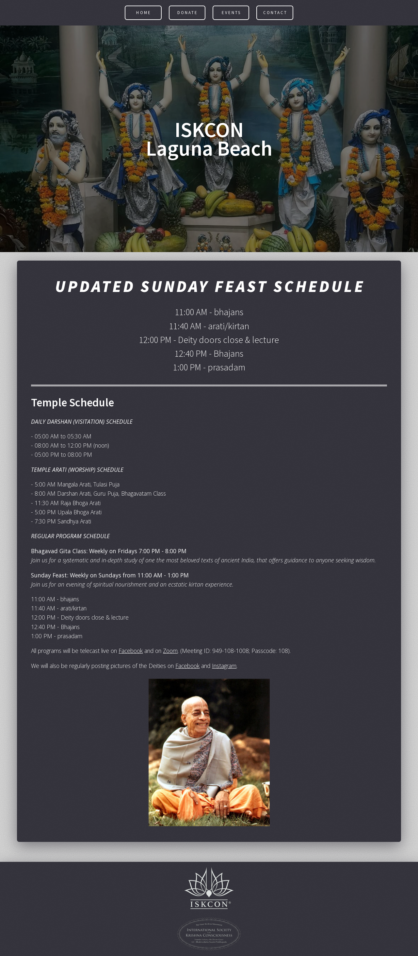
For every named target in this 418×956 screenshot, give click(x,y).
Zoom (170, 652)
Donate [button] (187, 13)
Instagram (224, 666)
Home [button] (143, 13)
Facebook (131, 652)
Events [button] (231, 13)
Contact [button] (275, 13)
